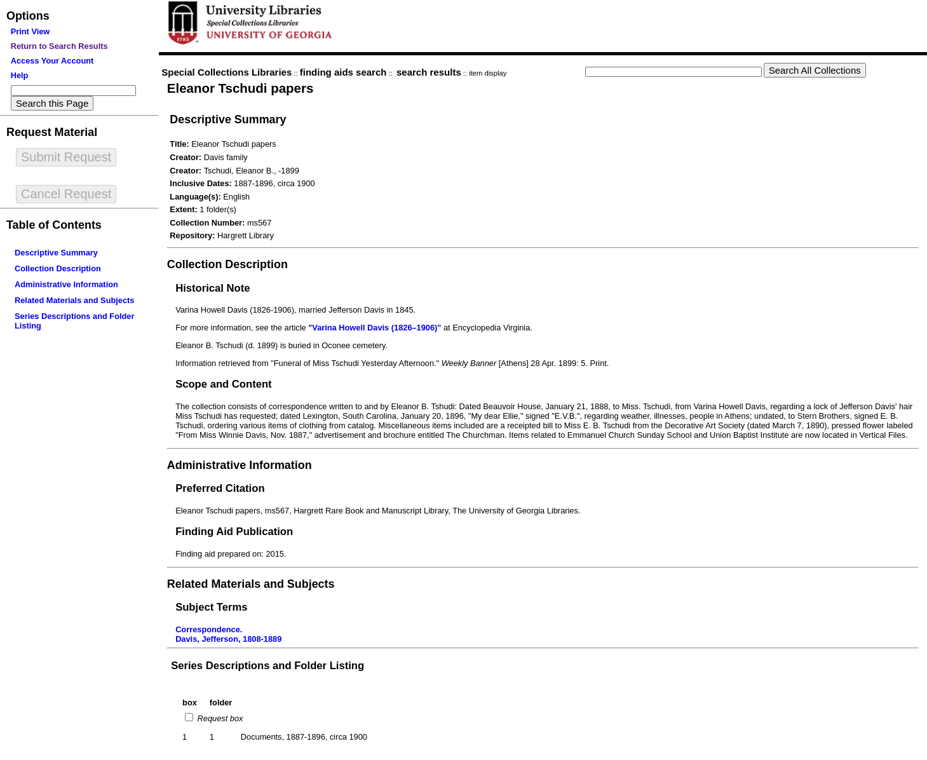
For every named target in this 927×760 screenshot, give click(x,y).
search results (428, 72)
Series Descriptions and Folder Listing (267, 666)
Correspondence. (208, 629)
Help (20, 75)
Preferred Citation (219, 488)
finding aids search (343, 72)
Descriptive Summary (56, 252)
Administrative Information (66, 284)
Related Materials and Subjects (74, 300)
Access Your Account (52, 60)
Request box (219, 718)
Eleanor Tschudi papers (240, 88)
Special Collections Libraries (226, 72)
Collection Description (58, 268)
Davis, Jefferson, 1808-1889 (228, 639)
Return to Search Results (59, 46)
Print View (30, 31)
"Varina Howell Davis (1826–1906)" (374, 327)
